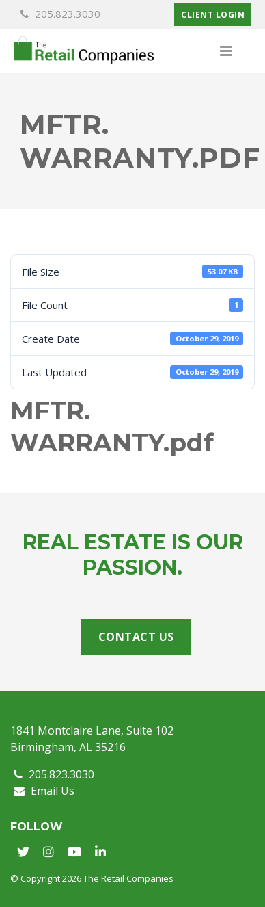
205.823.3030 (60, 14)
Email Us (44, 790)
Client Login (213, 15)
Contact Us (136, 636)
